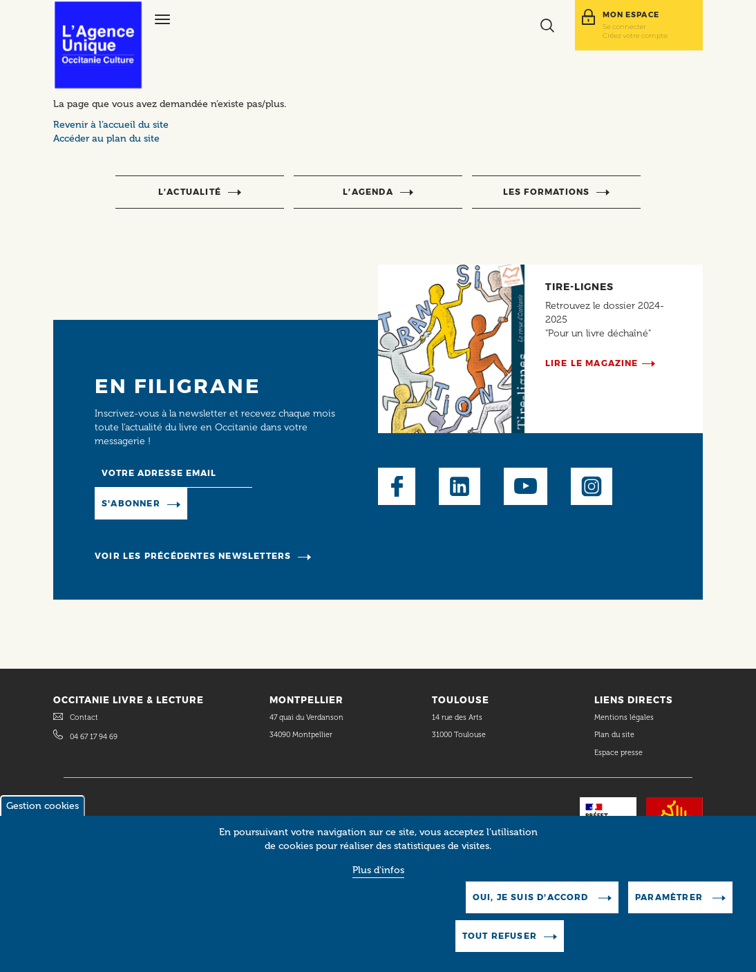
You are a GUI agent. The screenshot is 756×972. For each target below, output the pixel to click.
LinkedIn (459, 486)
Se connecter (624, 26)
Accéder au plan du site (106, 138)
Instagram (591, 486)
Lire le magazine (592, 363)
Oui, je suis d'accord (532, 909)
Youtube (525, 486)
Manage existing (235, 503)
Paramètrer (670, 909)
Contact (84, 717)
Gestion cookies (42, 817)
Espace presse (618, 752)
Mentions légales (625, 717)
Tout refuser (499, 947)
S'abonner (131, 503)
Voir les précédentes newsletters (193, 556)
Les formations (546, 192)
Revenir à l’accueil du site (111, 125)
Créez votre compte (635, 35)
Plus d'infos (378, 882)
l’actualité (189, 192)
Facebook (396, 486)
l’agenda (368, 192)
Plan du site (614, 734)
